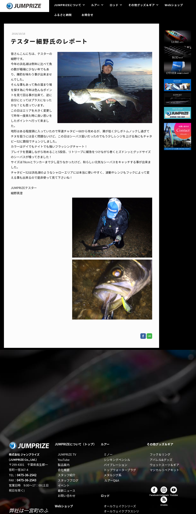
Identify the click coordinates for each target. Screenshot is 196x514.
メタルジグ (111, 475)
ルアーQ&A (111, 480)
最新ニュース (66, 490)
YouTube (64, 460)
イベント (64, 485)
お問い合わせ (66, 496)
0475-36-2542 (27, 475)
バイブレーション (115, 465)
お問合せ (87, 15)
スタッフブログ (68, 480)
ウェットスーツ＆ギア (164, 465)
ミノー (108, 454)
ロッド (114, 5)
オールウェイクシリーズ (120, 506)
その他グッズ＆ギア (141, 5)
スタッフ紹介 (66, 475)
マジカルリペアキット (164, 470)
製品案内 (64, 465)
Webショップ (174, 5)
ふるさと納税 (63, 15)
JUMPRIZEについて (67, 5)
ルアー (95, 5)
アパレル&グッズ (161, 460)
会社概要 (64, 470)
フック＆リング (160, 454)
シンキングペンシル (117, 460)
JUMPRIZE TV (67, 454)
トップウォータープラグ (120, 470)
